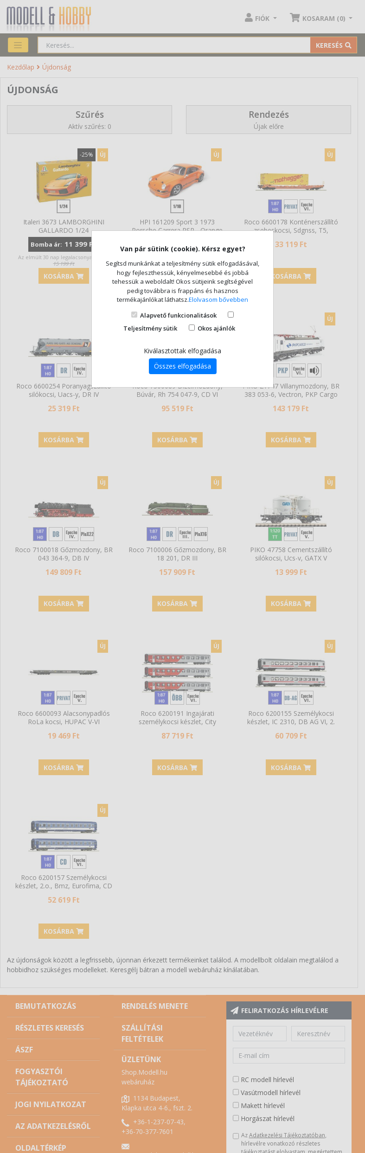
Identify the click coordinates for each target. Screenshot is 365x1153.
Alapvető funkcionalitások (178, 315)
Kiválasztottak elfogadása (182, 350)
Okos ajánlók (216, 328)
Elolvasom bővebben (218, 299)
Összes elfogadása (182, 366)
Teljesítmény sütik (150, 328)
